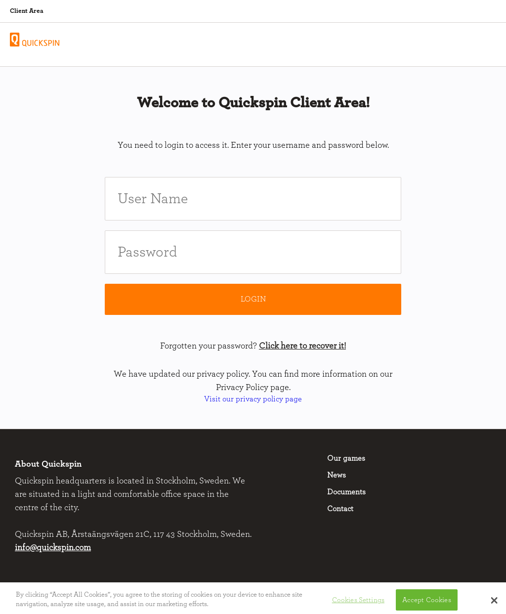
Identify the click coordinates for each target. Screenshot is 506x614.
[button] (494, 602)
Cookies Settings (358, 602)
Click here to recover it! (302, 346)
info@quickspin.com (53, 547)
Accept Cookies (426, 602)
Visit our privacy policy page (253, 399)
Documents (346, 492)
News (336, 475)
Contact (340, 509)
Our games (346, 458)
